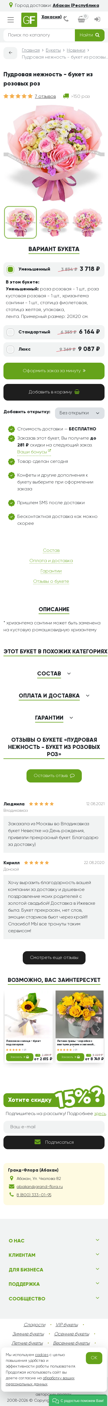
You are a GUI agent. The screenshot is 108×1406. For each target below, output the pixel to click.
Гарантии (51, 571)
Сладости (34, 1325)
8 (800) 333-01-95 (34, 1195)
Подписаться (54, 1142)
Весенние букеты (71, 1343)
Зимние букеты (28, 1334)
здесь (100, 1114)
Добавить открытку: (26, 412)
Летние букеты (27, 1343)
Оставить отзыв (54, 775)
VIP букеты (67, 1325)
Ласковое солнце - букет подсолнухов (23, 1043)
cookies (41, 1355)
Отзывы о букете (51, 581)
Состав (51, 550)
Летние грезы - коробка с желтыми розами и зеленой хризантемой (75, 1043)
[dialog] (66, 20)
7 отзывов (45, 96)
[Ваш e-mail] (54, 1127)
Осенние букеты (71, 1334)
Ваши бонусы (34, 452)
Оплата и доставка (51, 561)
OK (94, 1358)
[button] (78, 1400)
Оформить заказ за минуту (54, 370)
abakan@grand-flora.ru (40, 1187)
